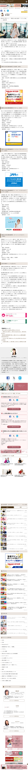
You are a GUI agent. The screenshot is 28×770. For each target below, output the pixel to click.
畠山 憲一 (26, 512)
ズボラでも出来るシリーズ (7, 662)
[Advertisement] (14, 494)
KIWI (26, 626)
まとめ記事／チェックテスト (7, 658)
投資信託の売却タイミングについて (11, 397)
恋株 (3, 669)
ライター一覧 (23, 686)
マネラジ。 (4, 649)
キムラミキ (14, 722)
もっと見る (25, 504)
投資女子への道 (5, 667)
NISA (3, 640)
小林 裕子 (26, 549)
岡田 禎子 (14, 693)
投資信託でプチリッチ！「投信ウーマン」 (9, 664)
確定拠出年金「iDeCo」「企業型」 (8, 646)
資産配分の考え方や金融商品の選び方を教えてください (15, 432)
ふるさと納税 (4, 651)
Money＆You (25, 576)
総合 (7, 507)
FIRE (3, 642)
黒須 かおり (25, 622)
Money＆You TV (5, 644)
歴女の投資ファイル (5, 660)
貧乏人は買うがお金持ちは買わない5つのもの (11, 330)
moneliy (14, 706)
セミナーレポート (5, 655)
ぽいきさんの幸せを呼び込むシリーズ (9, 671)
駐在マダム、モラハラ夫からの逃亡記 (9, 678)
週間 (21, 507)
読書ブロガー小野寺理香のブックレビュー (9, 676)
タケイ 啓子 (25, 630)
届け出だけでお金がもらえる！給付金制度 (9, 653)
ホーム (1, 8)
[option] (7, 5)
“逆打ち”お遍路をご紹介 (6, 680)
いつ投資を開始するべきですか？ (10, 413)
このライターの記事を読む (14, 700)
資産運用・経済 (5, 8)
